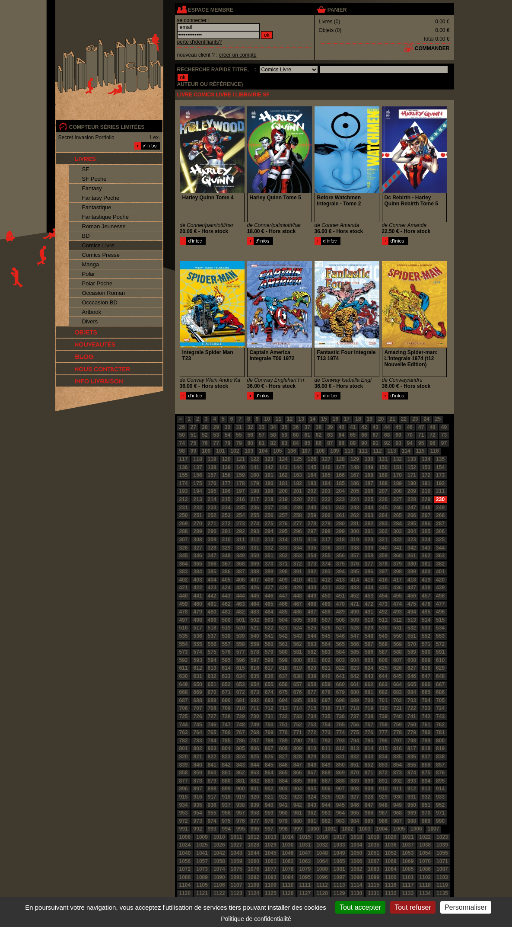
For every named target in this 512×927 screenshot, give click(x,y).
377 (369, 564)
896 (183, 789)
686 (440, 692)
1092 (253, 877)
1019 (373, 837)
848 (312, 765)
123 (269, 459)
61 (307, 435)
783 (198, 741)
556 (212, 644)
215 (226, 499)
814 (369, 748)
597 (255, 660)
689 (212, 700)
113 (392, 451)
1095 (305, 877)
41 (353, 427)
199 (269, 491)
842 (226, 765)
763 (183, 732)
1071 (442, 861)
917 (212, 797)
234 (226, 508)
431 (326, 588)
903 (283, 789)
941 (283, 805)
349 (240, 556)
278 (312, 524)
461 (212, 604)
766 (226, 732)
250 (183, 515)
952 (440, 805)
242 (340, 508)
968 (397, 813)
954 (198, 813)
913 (426, 789)
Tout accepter (360, 907)
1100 (391, 877)
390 (283, 572)
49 (444, 427)
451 (340, 596)
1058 (219, 861)
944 (326, 805)
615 (240, 668)
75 (193, 443)
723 (426, 708)
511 (383, 620)
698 (340, 700)
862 (240, 773)
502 (255, 620)
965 (354, 813)
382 (440, 564)
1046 (288, 853)
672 (240, 692)
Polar (88, 274)
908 (354, 789)
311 (240, 540)
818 (426, 748)
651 (212, 684)
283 (383, 524)
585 (354, 652)
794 (354, 741)
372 (297, 564)
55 (239, 435)
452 (354, 596)
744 (183, 725)
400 (426, 572)
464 (255, 604)
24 (426, 419)
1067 (373, 861)
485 (283, 612)
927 (354, 797)
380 (411, 564)
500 (226, 620)
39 (330, 427)
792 (326, 741)
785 (226, 741)
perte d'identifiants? (199, 42)
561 (283, 644)
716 (326, 708)
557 (226, 644)
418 (411, 580)
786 (240, 741)
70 (410, 435)
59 (284, 435)
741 (411, 716)
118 (198, 459)
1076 (253, 869)
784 (212, 741)
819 (440, 748)
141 (255, 467)
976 (240, 821)
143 (283, 467)
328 (212, 548)
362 (426, 556)
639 (312, 676)
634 (240, 676)
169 (383, 475)
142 (269, 467)
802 (198, 748)
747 (226, 725)
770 (283, 732)
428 (283, 588)
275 (269, 524)
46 (410, 427)
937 (226, 805)
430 (312, 588)
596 (240, 660)
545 (326, 636)
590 (426, 652)
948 (383, 805)
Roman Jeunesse (104, 226)
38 (318, 427)
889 (354, 781)
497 (183, 620)
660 (340, 684)
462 (226, 604)
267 (426, 515)
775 (354, 732)
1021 (408, 837)
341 (397, 548)
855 (411, 765)
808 (283, 748)
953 (183, 813)
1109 (271, 885)
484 (269, 612)
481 (226, 612)
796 (383, 741)
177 (226, 483)
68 (387, 435)
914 (440, 789)
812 (340, 748)
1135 (442, 893)
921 (269, 797)
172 (426, 475)
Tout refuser (412, 907)
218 (269, 499)
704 (426, 700)
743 (440, 716)
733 (297, 716)
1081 (339, 869)
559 (255, 644)
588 (397, 652)
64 (341, 435)
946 (354, 805)
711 (255, 708)
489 (340, 612)
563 (312, 644)
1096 (322, 877)
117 (183, 459)
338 (354, 548)
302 (383, 531)
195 (212, 491)
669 (198, 692)
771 (297, 732)
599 (283, 660)
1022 (425, 837)
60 (296, 435)
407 (255, 580)
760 (411, 725)
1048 (322, 853)
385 (212, 572)
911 (397, 789)
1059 (236, 861)
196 (226, 491)
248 (426, 508)
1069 (408, 861)
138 (212, 467)
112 (377, 451)
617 (269, 668)
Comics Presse (101, 255)
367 (226, 564)
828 (297, 757)
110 (349, 451)
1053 (408, 853)
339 (369, 548)
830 (326, 757)
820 (183, 757)
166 (340, 475)
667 (440, 684)
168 (369, 475)
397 (383, 572)
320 (369, 540)
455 (397, 596)
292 (240, 531)
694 (283, 700)
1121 (202, 893)
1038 (425, 845)
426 (255, 588)
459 (183, 604)
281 (354, 524)
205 (354, 491)
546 (340, 636)
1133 (408, 893)
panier (337, 10)
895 (440, 781)
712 (269, 708)
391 (297, 572)
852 (369, 765)
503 (269, 620)
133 (411, 459)
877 (183, 781)
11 (278, 419)
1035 (373, 845)
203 (326, 491)
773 (326, 732)
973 (198, 821)
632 (212, 676)
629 (440, 668)
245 (383, 508)
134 (426, 459)
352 (283, 556)
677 (312, 692)
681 (369, 692)
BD (86, 236)
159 (240, 475)
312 (255, 540)
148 (354, 467)
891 (383, 781)
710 (240, 708)
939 (255, 805)
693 (269, 700)
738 (369, 716)
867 (312, 773)
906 (326, 789)
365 (198, 564)
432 (340, 588)
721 (397, 708)
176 (212, 483)
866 (297, 773)
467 (297, 604)
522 (269, 628)
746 (212, 725)
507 (326, 620)
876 (440, 773)
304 (411, 531)
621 (326, 668)
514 (426, 620)
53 (216, 435)
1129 (339, 893)
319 (354, 540)
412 (326, 580)
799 (426, 741)
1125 (271, 893)
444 (240, 596)
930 (397, 797)
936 (212, 805)
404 (212, 580)
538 (226, 636)
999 (297, 829)
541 (269, 636)
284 (397, 524)
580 (283, 652)
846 (283, 765)
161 (269, 475)
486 (297, 612)
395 (354, 572)
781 (440, 732)
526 (326, 628)
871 (369, 773)
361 (411, 556)
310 (226, 540)
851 (354, 765)
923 (297, 797)
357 (354, 556)
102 (234, 451)
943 (312, 805)
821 (198, 757)
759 (397, 725)
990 (440, 821)
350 (255, 556)
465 (269, 604)
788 (269, 741)
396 (369, 572)
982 (326, 821)
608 (411, 660)
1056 (185, 861)
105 (277, 451)
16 (335, 419)
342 (411, 548)
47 (421, 427)
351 (269, 556)
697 (326, 700)
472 (369, 604)
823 (226, 757)
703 (411, 700)
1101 (408, 877)
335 (312, 548)
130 (369, 459)
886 (312, 781)
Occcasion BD (100, 302)
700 (369, 700)
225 (369, 499)
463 (240, 604)
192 (440, 483)
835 (397, 757)
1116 (391, 885)
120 (226, 459)
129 (354, 459)
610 (440, 660)
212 (183, 499)
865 (283, 773)
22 (404, 419)
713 (283, 708)
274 (255, 524)
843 (240, 765)
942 (297, 805)
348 (226, 556)
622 (340, 668)
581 (297, 652)
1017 (339, 837)
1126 (288, 893)
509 (354, 620)
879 (212, 781)
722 (411, 708)
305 (426, 531)
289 (198, 531)
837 (426, 757)
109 (335, 451)
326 (183, 548)
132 (397, 459)
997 (269, 829)
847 (297, 765)
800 (440, 741)
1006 (416, 829)
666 (426, 684)
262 (354, 515)
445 (255, 596)
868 (326, 773)
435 (383, 588)
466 (283, 604)
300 (354, 531)
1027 (236, 845)
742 (426, 716)
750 (269, 725)
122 (255, 459)
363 (440, 556)
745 (198, 725)
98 (182, 451)
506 (312, 620)
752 (297, 725)
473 (383, 604)
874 (411, 773)
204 (340, 491)
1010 (219, 837)
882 (255, 781)
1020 (391, 837)
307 (183, 540)
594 (212, 660)
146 (326, 467)
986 (383, 821)
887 (326, 781)
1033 (339, 845)
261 (340, 515)
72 (432, 435)
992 (198, 829)
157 (212, 475)
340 (383, 548)
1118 (425, 885)
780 (426, 732)
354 (312, 556)
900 (240, 789)
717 (340, 708)
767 (240, 732)
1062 (288, 861)
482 (240, 612)
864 (269, 773)
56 (250, 435)
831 (340, 757)
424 (226, 588)
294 (269, 531)
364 (183, 564)
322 (397, 540)
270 (198, 524)
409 (283, 580)
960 (283, 813)
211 (440, 491)
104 (263, 451)
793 (340, 741)
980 (297, 821)
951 (426, 805)
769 (269, 732)
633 (226, 676)
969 (411, 813)
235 (240, 508)
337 (340, 548)
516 (183, 628)
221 (312, 499)
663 (383, 684)
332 (269, 548)
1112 (322, 885)
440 (183, 596)
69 (398, 435)
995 (240, 829)
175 (198, 483)
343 (426, 548)
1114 (357, 885)
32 (250, 427)
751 (283, 725)
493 (397, 612)
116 (434, 451)
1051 (373, 853)
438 (426, 588)
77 (216, 443)
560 (269, 644)
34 (273, 427)
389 (269, 572)
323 (411, 540)
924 (312, 797)
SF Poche (94, 179)
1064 (322, 861)
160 (255, 475)
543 (297, 636)
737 (354, 716)
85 (307, 443)
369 (255, 564)
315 (297, 540)
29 (216, 427)
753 (312, 725)
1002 (347, 829)
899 (226, 789)
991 (183, 829)
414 (354, 580)
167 (354, 475)
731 (269, 716)
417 (397, 580)
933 (440, 797)
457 (426, 596)
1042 (219, 853)
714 (297, 708)
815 (383, 748)
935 (198, 805)
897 (198, 789)
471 (354, 604)
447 (283, 596)
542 (283, 636)
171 (411, 475)
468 (312, 604)
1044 (253, 853)
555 (198, 644)
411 (312, 580)
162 (283, 475)
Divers (90, 321)
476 (426, 604)
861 (226, 773)
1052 (391, 853)
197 (240, 491)
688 (198, 700)
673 (255, 692)
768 (255, 732)
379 (397, 564)
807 (269, 748)
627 (411, 668)
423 (212, 588)
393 (326, 572)
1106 (219, 885)
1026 (219, 845)
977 (255, 821)
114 (406, 451)
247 (411, 508)
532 (411, 628)
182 (297, 483)
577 (240, 652)
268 (440, 515)
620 (312, 668)
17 (347, 419)
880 (226, 781)
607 (397, 660)
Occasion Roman (103, 293)
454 (383, 596)
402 (183, 580)
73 (444, 435)
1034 (357, 845)
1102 (425, 877)
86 (318, 443)
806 (255, 748)
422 (198, 588)
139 (226, 467)
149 (369, 467)
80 (250, 443)
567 (369, 644)
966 (369, 813)
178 (240, 483)
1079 (305, 869)
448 (297, 596)
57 (261, 435)
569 (397, 644)
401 (440, 572)
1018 (357, 837)
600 (297, 660)
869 (340, 773)
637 (283, 676)
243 (354, 508)
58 (273, 435)
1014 (288, 837)
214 (212, 499)
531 (397, 628)
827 (283, 757)
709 (226, 708)
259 (312, 515)
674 (269, 692)
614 (226, 668)
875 (426, 773)
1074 (219, 869)
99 (193, 451)
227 (397, 499)
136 (183, 467)
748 (240, 725)
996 (255, 829)
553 (440, 636)
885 (297, 781)
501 (240, 620)
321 (383, 540)
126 (312, 459)
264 (383, 515)
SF (85, 169)
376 (354, 564)
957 (240, 813)
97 (444, 443)
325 (440, 540)
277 (297, 524)
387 (240, 572)
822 (212, 757)
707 (198, 708)
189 (397, 483)
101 (220, 451)
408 (269, 580)
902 (269, 789)
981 (312, 821)
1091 (236, 877)
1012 (253, 837)
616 (255, 668)
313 (269, 540)
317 (326, 540)
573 (183, 652)
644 (383, 676)
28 (204, 427)
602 (326, 660)
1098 (357, 877)
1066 (357, 861)
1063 (305, 861)
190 (411, 483)
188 (383, 483)
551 (411, 636)
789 (283, 741)
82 (273, 443)
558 (240, 644)
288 (183, 531)
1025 (202, 845)
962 (312, 813)
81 (261, 443)
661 (354, 684)
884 (283, 781)
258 (297, 515)
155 (183, 475)
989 (426, 821)
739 (383, 716)
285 (411, 524)
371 (283, 564)
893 (411, 781)
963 (326, 813)
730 (255, 716)
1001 (330, 829)
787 (255, 741)
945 (340, 805)
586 (369, 652)
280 (340, 524)
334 (297, 548)
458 (440, 596)
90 (364, 443)
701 (383, 700)
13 (301, 419)
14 (312, 419)
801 (183, 748)
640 (326, 676)
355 (326, 556)
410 (297, 580)
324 (426, 540)
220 (297, 499)
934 (183, 805)
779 (411, 732)
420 (440, 580)
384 (198, 572)
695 (297, 700)
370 (269, 564)
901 (255, 789)
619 (297, 668)
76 (204, 443)
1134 (425, 893)
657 (297, 684)
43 (375, 427)
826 (269, 757)
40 (341, 427)
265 (397, 515)
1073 (202, 869)
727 (212, 716)
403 (198, 580)
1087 (442, 869)
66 (364, 435)
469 (326, 604)
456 (411, 596)
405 (226, 580)
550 (397, 636)
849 (326, 765)
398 (397, 572)
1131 (373, 893)
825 (255, 757)
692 (255, 700)
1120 (185, 893)
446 (269, 596)
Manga (90, 264)
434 (369, 588)
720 (383, 708)
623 (354, 668)
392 (312, 572)
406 (240, 580)
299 (340, 531)
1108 (253, 885)
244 (369, 508)
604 (354, 660)
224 (354, 499)
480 (212, 612)
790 (297, 741)
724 (440, 708)
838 (440, 757)
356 (340, 556)
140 (240, 467)
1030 (288, 845)
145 (312, 467)
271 (212, 524)
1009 (202, 837)
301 (369, 531)
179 (255, 483)
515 (440, 620)
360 (397, 556)
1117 (408, 885)
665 (411, 684)
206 (369, 491)
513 (411, 620)
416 (383, 580)
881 (240, 781)
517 (198, 628)
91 (375, 443)
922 (283, 797)
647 (426, 676)
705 (440, 700)
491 (369, 612)
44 (387, 427)
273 (240, 524)
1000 (313, 829)
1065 (339, 861)
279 (326, 524)
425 (240, 588)
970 (426, 813)
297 (312, 531)
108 (320, 451)
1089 (202, 877)
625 (383, 668)
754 (326, 725)
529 (369, 628)
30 (227, 427)
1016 (322, 837)
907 (340, 789)
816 (397, 748)
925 (326, 797)
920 (255, 797)
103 (249, 451)
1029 (271, 845)
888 (340, 781)
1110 (288, 885)
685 (426, 692)
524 (297, 628)
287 (440, 524)
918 (226, 797)
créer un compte (238, 55)
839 (183, 765)
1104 (185, 885)
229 (426, 499)
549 (383, 636)
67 (375, 435)
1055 (442, 853)
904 (297, 789)
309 (212, 540)
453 (369, 596)
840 (198, 765)
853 (383, 765)
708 (212, 708)
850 (340, 765)
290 (212, 531)
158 (226, 475)
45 (398, 427)
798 (411, 741)
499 (212, 620)
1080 (322, 869)
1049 (339, 853)
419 (426, 580)
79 (239, 443)
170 (397, 475)
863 (255, 773)
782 (183, 741)
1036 (391, 845)
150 (383, 467)
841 (212, 765)
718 (354, 708)
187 (369, 483)
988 (411, 821)
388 (255, 572)
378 (383, 564)
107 (306, 451)
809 (297, 748)
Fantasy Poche (101, 198)
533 (426, 628)
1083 (373, 869)
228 (411, 499)
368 (240, 564)
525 (312, 628)
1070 (425, 861)
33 (261, 427)
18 (358, 419)
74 (182, 443)
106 (291, 451)
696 (312, 700)
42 (364, 427)
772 (312, 732)
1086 (425, 869)
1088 (185, 877)
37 (307, 427)
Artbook (92, 312)
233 (212, 508)
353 (297, 556)
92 (387, 443)
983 (340, 821)
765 (212, 732)
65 (353, 435)
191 (426, 483)
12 (290, 419)
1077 (271, 869)
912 (411, 789)
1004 (382, 829)
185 (340, 483)
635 (255, 676)
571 (426, 644)
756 (354, 725)
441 (198, 596)
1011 (236, 837)
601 (312, 660)
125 (297, 459)
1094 (288, 877)
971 (440, 813)
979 (283, 821)
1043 (236, 853)
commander (432, 48)
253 (226, 515)
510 (369, 620)
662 (369, 684)
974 (212, 821)
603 (340, 660)
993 (212, 829)
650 (198, 684)
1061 (271, 861)
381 (426, 564)
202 (312, 491)
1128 (322, 893)
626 (397, 668)
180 (269, 483)
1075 (236, 869)
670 (212, 692)
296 (297, 531)
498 (198, 620)
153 (426, 467)
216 (240, 499)
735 (326, 716)
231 (183, 508)
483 (255, 612)
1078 (288, 869)
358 (369, 556)
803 (212, 748)
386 (226, 572)
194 (198, 491)
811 (326, 748)
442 (212, 596)
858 (183, 773)
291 (226, 531)
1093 (271, 877)
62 (318, 435)
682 (383, 692)
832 (354, 757)
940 (269, 805)
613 (212, 668)
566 (354, 644)
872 (383, 773)
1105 (202, 885)
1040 (185, 853)
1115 (373, 885)
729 (240, 716)
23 (415, 419)
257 (283, 515)
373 (312, 564)
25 (438, 419)
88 (341, 443)
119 (212, 459)
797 (397, 741)
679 (340, 692)
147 (340, 467)
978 (269, 821)
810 (312, 748)
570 (411, 644)
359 (383, 556)
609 (426, 660)
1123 (236, 893)
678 (326, 692)
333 (283, 548)
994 (226, 829)
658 (312, 684)
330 (240, 548)
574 (198, 652)
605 (369, 660)
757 (369, 725)
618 (283, 668)
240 (312, 508)
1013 (271, 837)
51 (193, 435)
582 (312, 652)
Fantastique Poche (105, 217)
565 (340, 644)
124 (283, 459)
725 (183, 716)
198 (255, 491)
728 (226, 716)
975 (226, 821)
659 (326, 684)
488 (326, 612)
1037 (408, 845)
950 (411, 805)
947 (369, 805)
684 (411, 692)
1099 (373, 877)
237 (269, 508)
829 (312, 757)
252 (212, 515)
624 (369, 668)
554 (183, 644)
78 (227, 443)
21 (392, 419)
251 (198, 515)
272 (226, 524)
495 (426, 612)
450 (326, 596)
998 (283, 829)
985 (369, 821)
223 (340, 499)
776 (369, 732)
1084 (391, 869)
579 (269, 652)
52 (204, 435)
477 (440, 604)
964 (340, 813)
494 (411, 612)
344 (440, 548)
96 (432, 443)
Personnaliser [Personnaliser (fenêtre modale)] (466, 907)
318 (340, 540)
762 (440, 725)
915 (183, 797)
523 (283, 628)
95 (421, 443)
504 (283, 620)
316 (312, 540)
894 (426, 781)
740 (397, 716)
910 (383, 789)
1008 (185, 837)
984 (354, 821)
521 (255, 628)
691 (240, 700)
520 (240, 628)
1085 (408, 869)
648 (440, 676)
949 (397, 805)
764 (198, 732)
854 (397, 765)
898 (212, 789)
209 (411, 491)
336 (326, 548)
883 (269, 781)
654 (255, 684)
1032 (322, 845)
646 (411, 676)
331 (255, 548)
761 (426, 725)
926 (340, 797)
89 (353, 443)
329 (226, 548)
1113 (339, 885)
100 (206, 451)
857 (440, 765)
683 (397, 692)
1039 (442, 845)
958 (255, 813)
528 (354, 628)
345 (183, 556)
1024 (185, 845)
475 (411, 604)
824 (240, 757)
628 (426, 668)
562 (297, 644)
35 (284, 427)
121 (240, 459)
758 (383, 725)
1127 (305, 893)
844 (255, 765)
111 (363, 451)
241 (326, 508)
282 (369, 524)
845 (269, 765)
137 (198, 467)
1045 (271, 853)
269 (183, 524)
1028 (253, 845)
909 (369, 789)
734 (312, 716)
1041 (202, 853)
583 (326, 652)
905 (312, 789)
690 (226, 700)
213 (198, 499)
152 (411, 467)
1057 (202, 861)
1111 (305, 885)
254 (240, 515)
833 (369, 757)
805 (240, 748)
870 (354, 773)
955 (212, 813)
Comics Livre (98, 245)
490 (354, 612)
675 (283, 692)
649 (183, 684)
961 (297, 813)
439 (440, 588)
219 (283, 499)
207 (383, 491)
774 (340, 732)
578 (255, 652)
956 (226, 813)
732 (283, 716)
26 (182, 427)
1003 (365, 829)
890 (369, 781)
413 (340, 580)
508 (340, 620)
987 (397, 821)
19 (369, 419)
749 (255, 725)
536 (198, 636)
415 (369, 580)
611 (183, 668)
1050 (357, 853)
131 (383, 459)
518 (212, 628)
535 (183, 636)
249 (440, 508)
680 (354, 692)
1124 (253, 893)
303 (397, 531)
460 (198, 604)
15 (324, 419)
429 (297, 588)
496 (440, 612)
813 (354, 748)
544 (312, 636)
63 (330, 435)
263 (369, 515)
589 (411, 652)
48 (432, 427)
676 (297, 692)
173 (440, 475)
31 (239, 427)
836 (411, 757)
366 (212, 564)
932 (426, 797)
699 (354, 700)
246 (397, 508)
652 (226, 684)
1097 (339, 877)
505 (297, 620)
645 (397, 676)
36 (296, 427)
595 (226, 660)
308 (198, 540)
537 (212, 636)
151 (397, 467)
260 (326, 515)
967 (383, 813)
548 (369, 636)
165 (326, 475)
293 (255, 531)
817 (411, 748)
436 (397, 588)
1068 (391, 861)
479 (198, 612)
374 (326, 564)
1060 (253, 861)
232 (198, 508)
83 (284, 443)
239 (297, 508)
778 (397, 732)
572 (440, 644)
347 (212, 556)
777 (383, 732)
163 (297, 475)
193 (183, 491)
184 (326, 483)
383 (183, 572)
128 (340, 459)
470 (340, 604)
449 (312, 596)
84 (296, 443)
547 (354, 636)
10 (267, 419)
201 (297, 491)
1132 (391, 893)
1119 (442, 885)
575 (212, 652)
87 (330, 443)
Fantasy (92, 188)
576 (226, 652)
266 (411, 515)
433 (354, 588)
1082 (357, 869)
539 (240, 636)
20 (381, 419)
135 (440, 459)
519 (226, 628)
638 (297, 676)
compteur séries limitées (107, 127)
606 (383, 660)
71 (421, 435)
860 (212, 773)
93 (398, 443)
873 (397, 773)
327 (198, 548)
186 (354, 483)
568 (383, 644)
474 (397, 604)
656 (283, 684)
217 (255, 499)
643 (369, 676)
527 (340, 628)
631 (198, 676)
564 (326, 644)
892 (397, 781)
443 (226, 596)
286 (426, 524)
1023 (442, 837)
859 (198, 773)
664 (397, 684)
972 (183, 821)
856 (426, 765)
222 (326, 499)
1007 (433, 829)
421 (183, 588)
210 (426, 491)
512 (397, 620)
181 (283, 483)
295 (283, 531)
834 (383, 757)
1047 (305, 853)
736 (340, 716)
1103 (442, 877)
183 (312, 483)
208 (397, 491)
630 (183, 676)
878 (198, 781)
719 (369, 708)
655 (269, 684)
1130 (357, 893)
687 (183, 700)
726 (198, 716)
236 (255, 508)
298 (326, 531)
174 (183, 483)
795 (369, 741)
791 (312, 741)
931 (411, 797)
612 (198, 668)
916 (198, 797)
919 (240, 797)
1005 (399, 829)
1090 (219, 877)
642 (354, 676)
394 (340, 572)
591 (440, 652)
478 (183, 612)
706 (183, 708)
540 (255, 636)
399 (411, 572)
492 (383, 612)
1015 (305, 837)
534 (440, 628)
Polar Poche (97, 283)
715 (312, 708)
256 (269, 515)
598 (269, 660)
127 (326, 459)
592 (183, 660)
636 (269, 676)
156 (198, 475)
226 (383, 499)
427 (269, 588)
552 (426, 636)
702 (397, 700)
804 (226, 748)
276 (283, 524)
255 (255, 515)
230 (440, 499)
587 (383, 652)
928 (369, 797)
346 (198, 556)
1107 (236, 885)
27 (193, 427)
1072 (185, 869)
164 (312, 475)
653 (240, 684)
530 (383, 628)
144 (297, 467)
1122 (219, 893)
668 (183, 692)
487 (312, 612)
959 (269, 813)
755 (340, 725)
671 (226, 692)
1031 (305, 845)
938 (240, 805)
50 (182, 435)
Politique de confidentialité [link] (256, 918)
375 (340, 564)
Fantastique (96, 207)
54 (227, 435)
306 (440, 531)
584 (340, 652)
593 (198, 660)
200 (283, 491)
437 (411, 588)
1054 (425, 853)
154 (440, 467)
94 (410, 443)
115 (420, 451)
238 (283, 508)
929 (383, 797)
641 (340, 676)
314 (283, 540)
